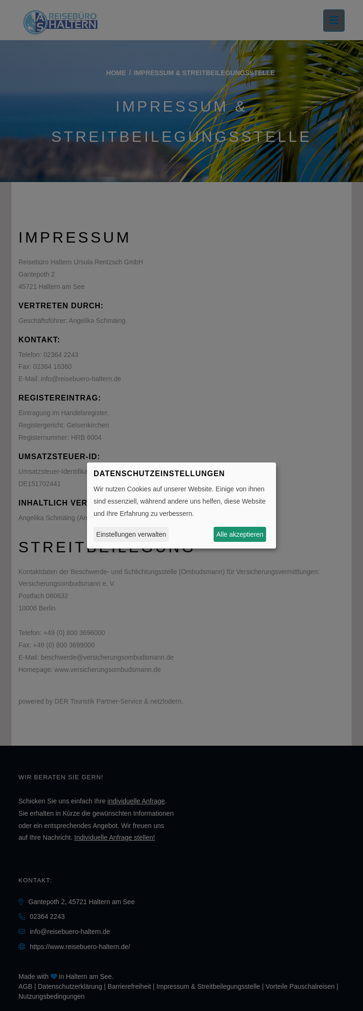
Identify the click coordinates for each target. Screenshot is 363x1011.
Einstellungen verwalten (131, 534)
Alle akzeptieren (240, 534)
